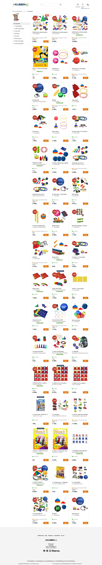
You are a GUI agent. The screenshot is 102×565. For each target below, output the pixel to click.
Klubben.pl (72, 561)
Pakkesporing (41, 535)
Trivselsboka (16, 33)
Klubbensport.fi (62, 561)
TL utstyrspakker (18, 26)
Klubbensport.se (51, 561)
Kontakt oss (50, 535)
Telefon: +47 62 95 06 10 (51, 547)
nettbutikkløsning (65, 563)
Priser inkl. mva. (85, 8)
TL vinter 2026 (16, 31)
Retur (46, 535)
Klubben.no (20, 11)
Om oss (62, 535)
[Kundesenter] (77, 4)
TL (24, 11)
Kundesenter (57, 535)
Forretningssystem (56, 563)
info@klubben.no (52, 546)
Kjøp (46, 41)
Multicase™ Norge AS (77, 563)
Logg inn (82, 4)
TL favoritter (16, 36)
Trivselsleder (30, 11)
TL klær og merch (17, 38)
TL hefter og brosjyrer (19, 28)
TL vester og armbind (18, 43)
